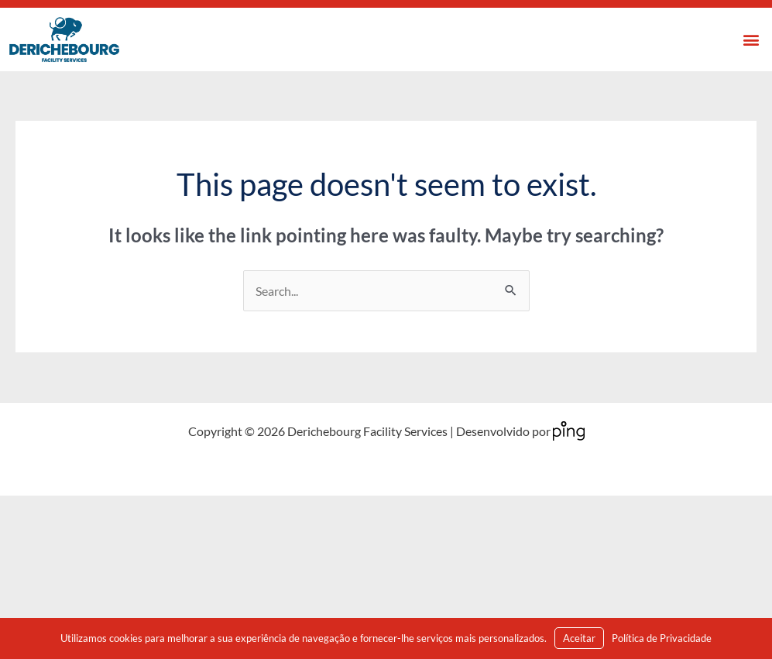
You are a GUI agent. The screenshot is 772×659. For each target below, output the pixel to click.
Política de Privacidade (662, 638)
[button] (751, 40)
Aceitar (579, 638)
